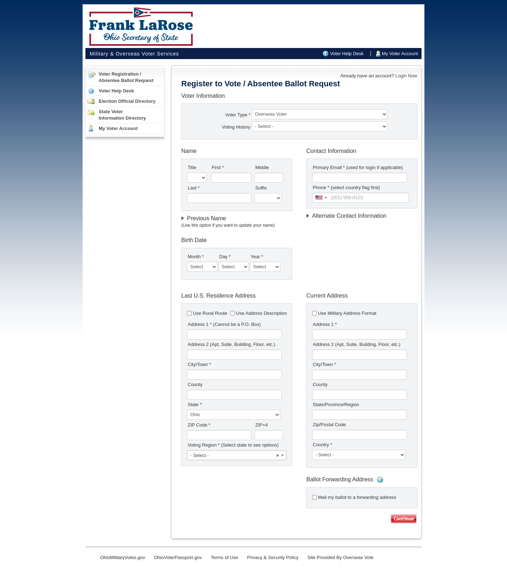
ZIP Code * (199, 425)
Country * (322, 444)
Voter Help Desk (347, 53)
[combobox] (320, 197)
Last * (194, 188)
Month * (196, 256)
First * (218, 167)
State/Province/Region (336, 404)
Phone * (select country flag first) (346, 187)
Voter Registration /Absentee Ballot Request (126, 77)
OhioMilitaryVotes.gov (122, 557)
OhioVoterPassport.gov (178, 557)
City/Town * (199, 364)
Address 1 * (224, 324)
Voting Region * (233, 445)
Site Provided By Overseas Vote (340, 557)
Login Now (406, 75)
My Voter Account (400, 53)
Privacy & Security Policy (273, 557)
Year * (257, 256)
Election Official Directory (127, 101)
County (195, 384)
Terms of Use (224, 557)
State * (195, 404)
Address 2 (231, 344)
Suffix (261, 188)
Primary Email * (358, 167)
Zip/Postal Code (329, 424)
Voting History (237, 127)
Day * (225, 256)
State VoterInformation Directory (122, 115)
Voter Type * (238, 114)
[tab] (236, 222)
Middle (262, 167)
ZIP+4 (261, 425)
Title (192, 167)
